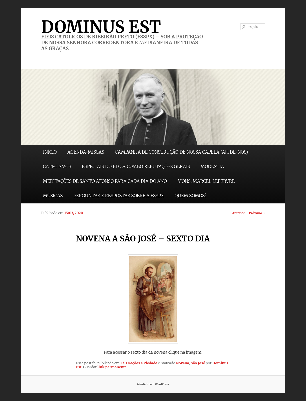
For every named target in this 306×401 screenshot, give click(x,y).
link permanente (111, 367)
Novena (182, 363)
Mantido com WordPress (153, 384)
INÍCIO (50, 152)
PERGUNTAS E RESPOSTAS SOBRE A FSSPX (118, 195)
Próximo (257, 213)
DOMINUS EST (101, 26)
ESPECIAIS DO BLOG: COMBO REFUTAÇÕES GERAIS (136, 166)
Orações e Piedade (141, 363)
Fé (122, 363)
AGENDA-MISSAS (85, 152)
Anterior (237, 213)
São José (198, 363)
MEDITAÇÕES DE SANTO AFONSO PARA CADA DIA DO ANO (105, 181)
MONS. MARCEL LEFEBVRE (206, 181)
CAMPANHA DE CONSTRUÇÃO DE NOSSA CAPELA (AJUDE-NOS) (181, 152)
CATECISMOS (57, 166)
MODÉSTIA (212, 166)
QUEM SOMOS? (190, 195)
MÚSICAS (53, 195)
